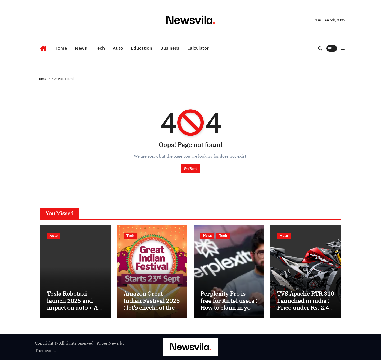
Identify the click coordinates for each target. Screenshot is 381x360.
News (81, 48)
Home (60, 48)
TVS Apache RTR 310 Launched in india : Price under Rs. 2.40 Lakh (305, 304)
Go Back (190, 168)
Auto (118, 48)
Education (141, 48)
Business (169, 48)
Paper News (108, 343)
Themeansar (46, 350)
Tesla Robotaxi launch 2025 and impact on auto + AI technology (73, 304)
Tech (100, 48)
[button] (343, 48)
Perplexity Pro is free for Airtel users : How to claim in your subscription (228, 304)
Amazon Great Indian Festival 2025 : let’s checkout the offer (152, 304)
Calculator (198, 48)
